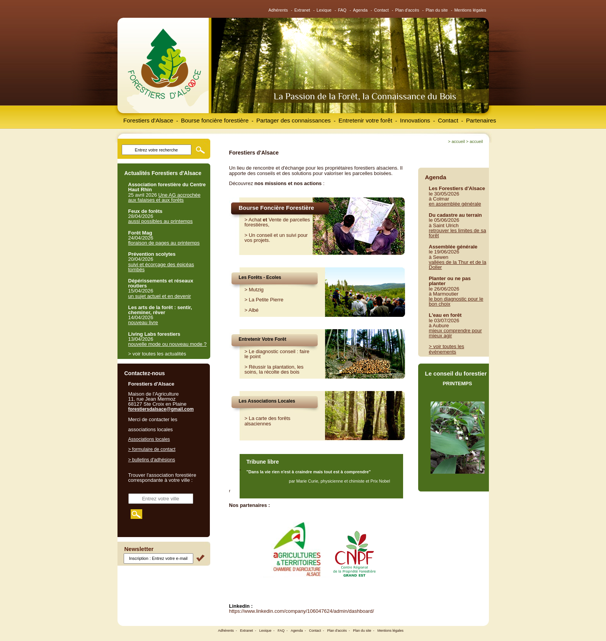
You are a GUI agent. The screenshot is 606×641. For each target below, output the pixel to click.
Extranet (302, 10)
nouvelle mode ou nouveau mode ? (167, 344)
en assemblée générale (455, 204)
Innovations (415, 120)
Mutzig (256, 289)
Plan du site (437, 10)
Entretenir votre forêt (365, 120)
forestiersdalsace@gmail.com (161, 409)
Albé (254, 310)
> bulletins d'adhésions (151, 459)
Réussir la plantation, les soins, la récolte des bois (274, 369)
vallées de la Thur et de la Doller (458, 264)
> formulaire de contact (151, 449)
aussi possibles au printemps (160, 221)
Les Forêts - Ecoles (260, 277)
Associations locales (149, 439)
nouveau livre (143, 322)
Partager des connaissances (293, 120)
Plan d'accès (407, 10)
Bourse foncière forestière (215, 120)
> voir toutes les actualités (157, 354)
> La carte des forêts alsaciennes (268, 420)
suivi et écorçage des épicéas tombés (161, 267)
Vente (275, 220)
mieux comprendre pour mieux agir (455, 333)
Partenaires (481, 120)
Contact (381, 10)
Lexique (324, 10)
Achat (255, 220)
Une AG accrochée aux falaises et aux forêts (164, 197)
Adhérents (278, 10)
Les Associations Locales (267, 401)
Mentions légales (470, 10)
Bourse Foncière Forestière (276, 207)
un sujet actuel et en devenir (159, 296)
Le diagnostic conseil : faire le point (277, 354)
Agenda (360, 10)
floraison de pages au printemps (164, 243)
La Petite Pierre (266, 300)
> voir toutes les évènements (446, 348)
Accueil (458, 141)
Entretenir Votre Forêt (262, 339)
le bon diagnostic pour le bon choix (456, 301)
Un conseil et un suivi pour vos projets (276, 237)
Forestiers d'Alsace (148, 120)
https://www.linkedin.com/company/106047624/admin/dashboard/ (301, 611)
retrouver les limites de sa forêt (457, 233)
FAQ (342, 10)
